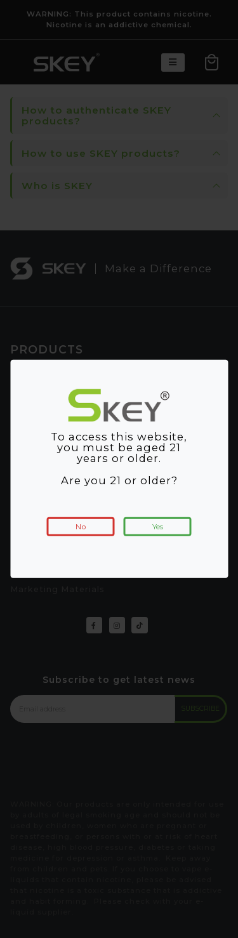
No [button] (81, 526)
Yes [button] (157, 526)
